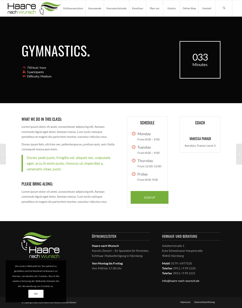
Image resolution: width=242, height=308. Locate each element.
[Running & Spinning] (239, 154)
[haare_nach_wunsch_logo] (34, 8)
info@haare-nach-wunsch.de (180, 280)
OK (36, 293)
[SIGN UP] (149, 197)
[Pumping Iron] (3, 154)
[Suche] (223, 8)
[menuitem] (52, 8)
